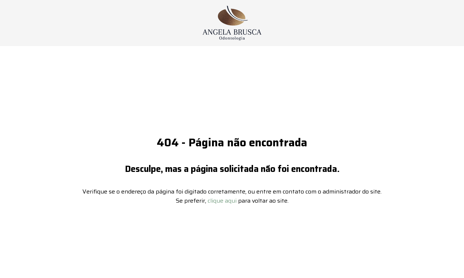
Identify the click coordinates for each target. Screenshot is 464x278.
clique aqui (222, 193)
